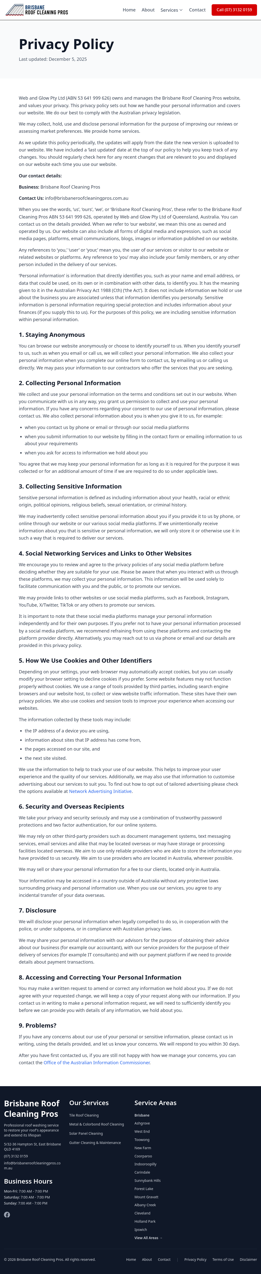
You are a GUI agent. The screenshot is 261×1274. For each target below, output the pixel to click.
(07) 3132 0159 (16, 1156)
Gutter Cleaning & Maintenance (95, 1142)
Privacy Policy (195, 1259)
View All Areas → (149, 1237)
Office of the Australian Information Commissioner (97, 1062)
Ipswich (141, 1229)
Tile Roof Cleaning (84, 1115)
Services (172, 10)
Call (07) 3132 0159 (234, 9)
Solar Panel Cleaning (86, 1133)
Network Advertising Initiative (100, 791)
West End (142, 1131)
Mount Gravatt (147, 1197)
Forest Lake (144, 1188)
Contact (197, 10)
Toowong (142, 1139)
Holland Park (145, 1221)
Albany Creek (145, 1205)
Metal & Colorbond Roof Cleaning (96, 1124)
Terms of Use (223, 1259)
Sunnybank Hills (148, 1180)
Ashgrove (142, 1123)
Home (129, 10)
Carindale (142, 1172)
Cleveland (143, 1213)
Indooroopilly (146, 1164)
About (148, 10)
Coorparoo (143, 1156)
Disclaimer (248, 1259)
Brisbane (142, 1115)
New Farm (143, 1147)
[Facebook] (7, 1215)
